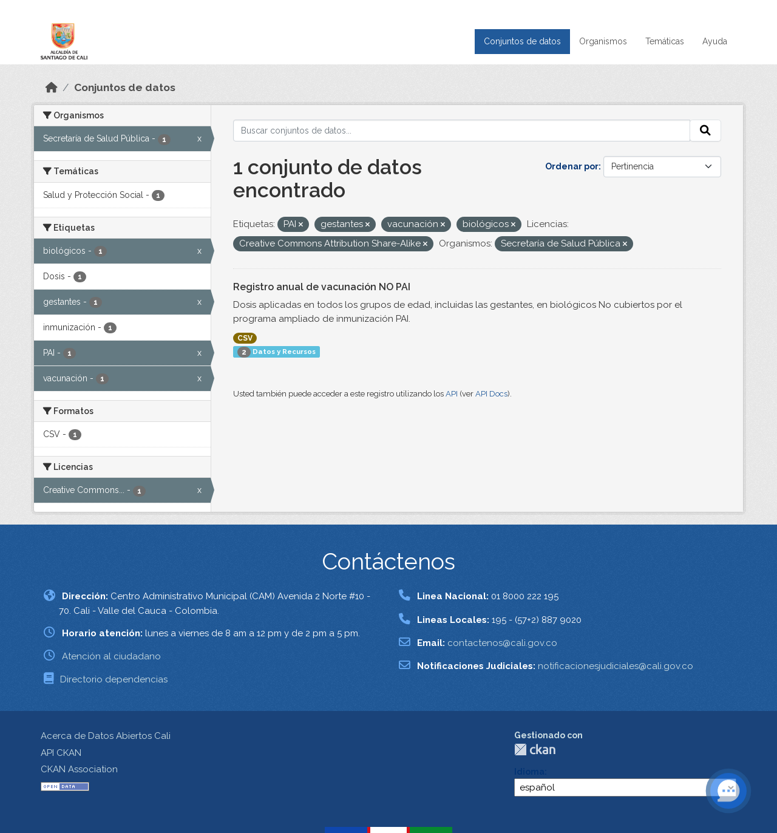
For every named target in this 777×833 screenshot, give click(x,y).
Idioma (529, 772)
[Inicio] (52, 87)
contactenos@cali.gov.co (502, 643)
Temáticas (664, 41)
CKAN (534, 749)
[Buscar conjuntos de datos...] (461, 130)
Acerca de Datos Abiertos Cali (106, 735)
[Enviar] (705, 130)
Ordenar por (572, 166)
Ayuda (714, 41)
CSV (245, 338)
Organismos (603, 41)
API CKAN (61, 752)
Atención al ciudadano (111, 656)
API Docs (491, 393)
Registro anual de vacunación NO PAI (321, 287)
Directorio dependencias (114, 679)
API (452, 393)
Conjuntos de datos (522, 41)
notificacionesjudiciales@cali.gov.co (615, 666)
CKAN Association (79, 769)
